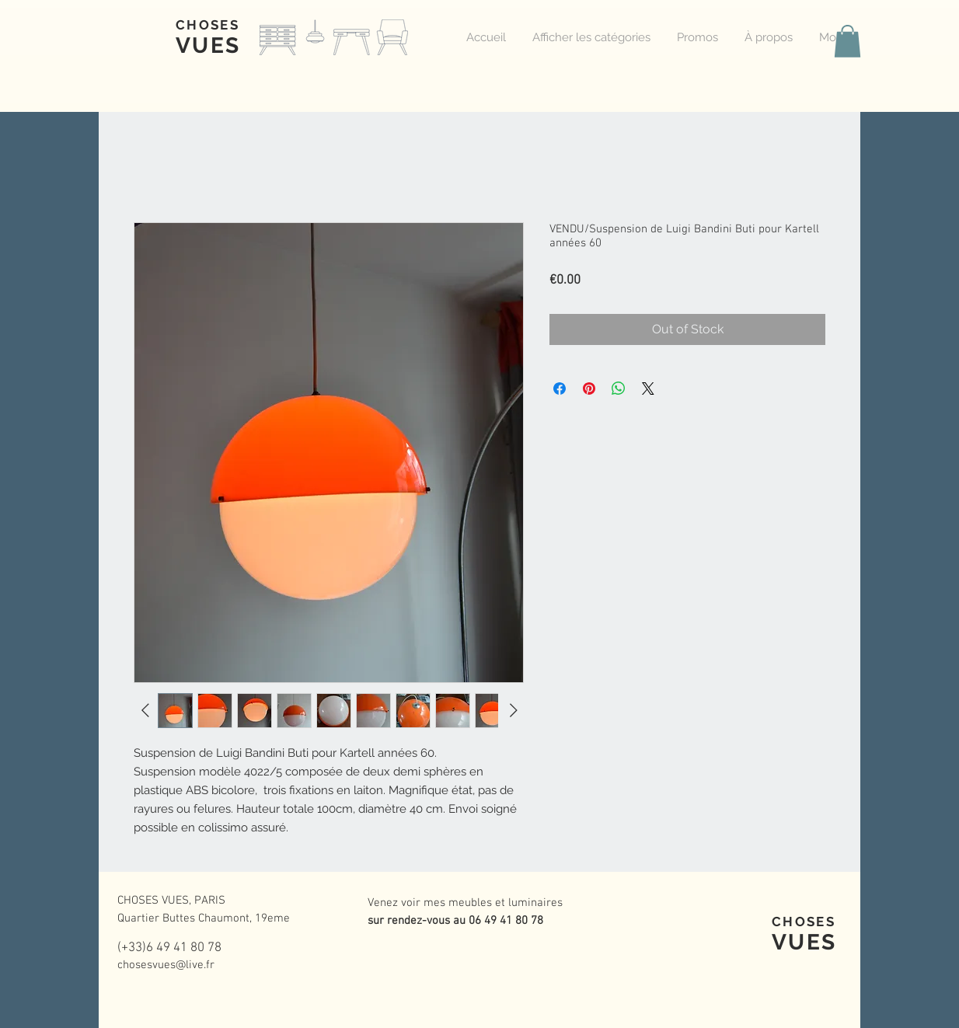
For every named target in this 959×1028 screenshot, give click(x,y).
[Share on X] (648, 388)
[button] (847, 41)
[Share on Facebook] (559, 388)
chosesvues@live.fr (165, 965)
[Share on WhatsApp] (618, 388)
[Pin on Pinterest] (589, 388)
